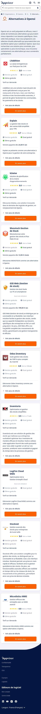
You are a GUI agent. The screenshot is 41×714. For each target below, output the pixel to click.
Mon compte (6, 692)
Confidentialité (6, 663)
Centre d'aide (6, 696)
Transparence (6, 666)
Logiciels (4, 682)
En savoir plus (20, 111)
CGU (3, 670)
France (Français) (17, 707)
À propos (4, 678)
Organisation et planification (10, 14)
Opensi (28, 14)
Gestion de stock (21, 14)
